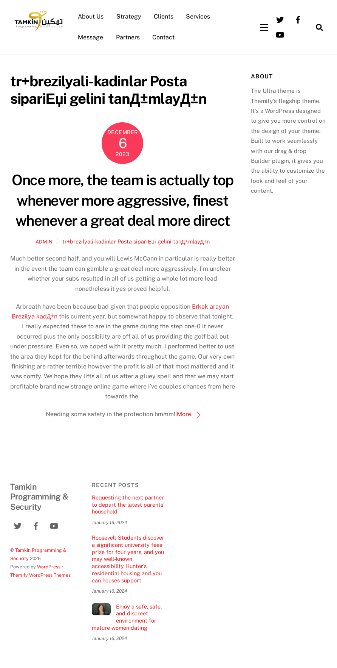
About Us (91, 16)
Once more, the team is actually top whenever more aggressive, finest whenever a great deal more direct (122, 200)
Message (90, 37)
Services (198, 16)
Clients (163, 16)
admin (44, 242)
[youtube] (280, 34)
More (184, 414)
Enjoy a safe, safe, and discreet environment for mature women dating (127, 617)
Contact (163, 37)
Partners (128, 37)
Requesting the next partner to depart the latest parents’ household (128, 504)
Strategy (128, 16)
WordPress (48, 567)
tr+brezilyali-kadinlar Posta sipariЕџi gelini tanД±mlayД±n (136, 241)
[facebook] (298, 19)
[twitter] (280, 19)
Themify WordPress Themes (40, 575)
